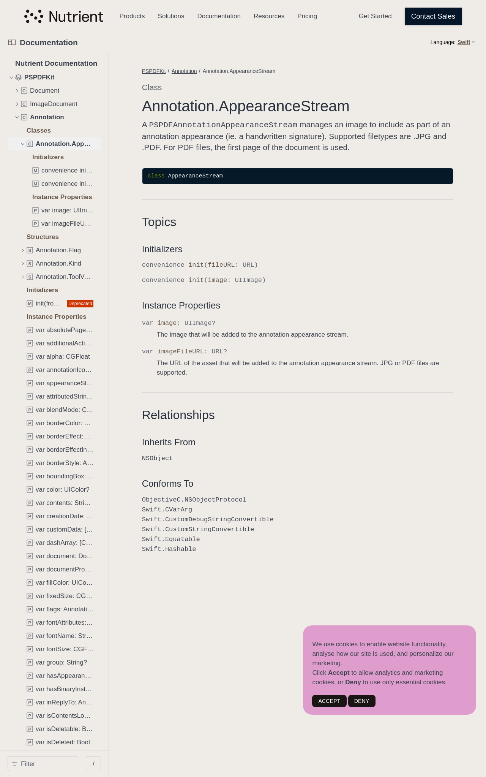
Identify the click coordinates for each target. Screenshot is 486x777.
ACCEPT (329, 701)
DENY (361, 701)
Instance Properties (221, 315)
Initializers (202, 259)
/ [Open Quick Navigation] (136, 764)
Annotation (224, 71)
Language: (443, 42)
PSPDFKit (194, 71)
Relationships (218, 425)
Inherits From (209, 452)
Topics (199, 232)
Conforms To (208, 494)
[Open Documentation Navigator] (11, 42)
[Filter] (67, 763)
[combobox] (67, 764)
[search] (64, 763)
